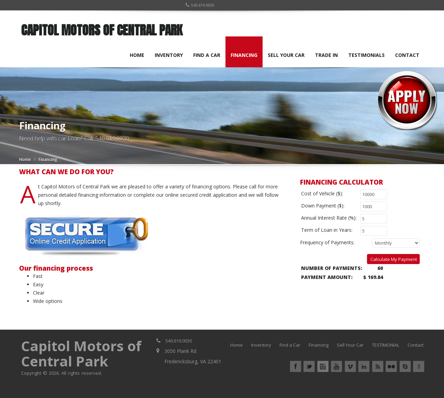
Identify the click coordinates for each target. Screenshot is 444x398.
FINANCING (244, 55)
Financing (318, 345)
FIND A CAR (207, 55)
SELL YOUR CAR (286, 55)
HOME (137, 55)
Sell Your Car (350, 345)
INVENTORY (169, 55)
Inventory (261, 345)
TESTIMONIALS (367, 55)
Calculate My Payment (393, 259)
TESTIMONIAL (385, 345)
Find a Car (290, 345)
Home (25, 159)
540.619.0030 (200, 5)
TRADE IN (326, 55)
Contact (416, 345)
